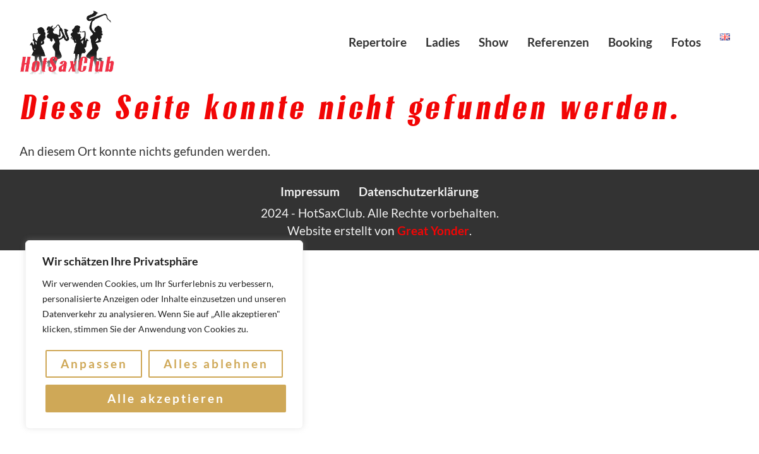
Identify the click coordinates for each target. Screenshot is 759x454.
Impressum (310, 191)
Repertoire (378, 42)
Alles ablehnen (216, 364)
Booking (630, 42)
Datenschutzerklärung (419, 191)
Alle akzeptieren (166, 398)
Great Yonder (433, 230)
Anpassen (94, 364)
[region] (164, 335)
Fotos (686, 42)
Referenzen (558, 42)
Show (493, 42)
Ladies (443, 42)
